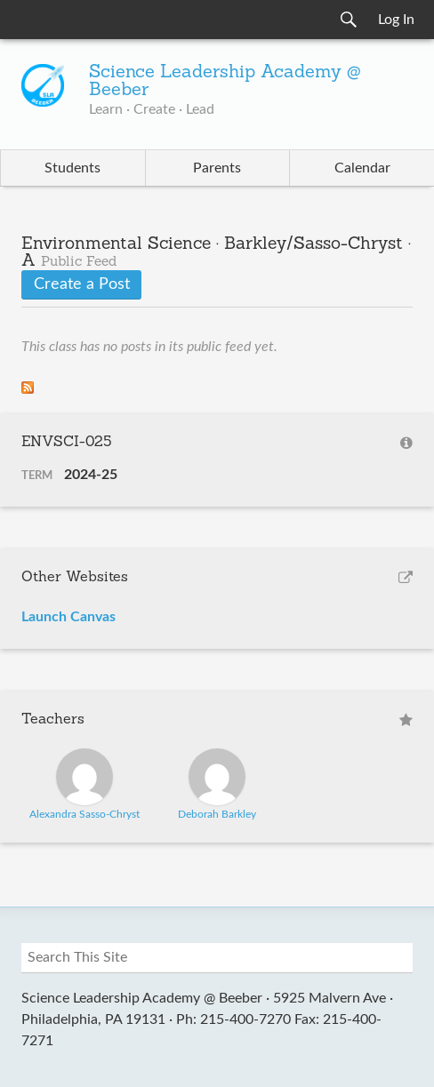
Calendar (362, 168)
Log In (396, 19)
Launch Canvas (68, 617)
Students (72, 168)
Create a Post (82, 284)
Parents (217, 168)
